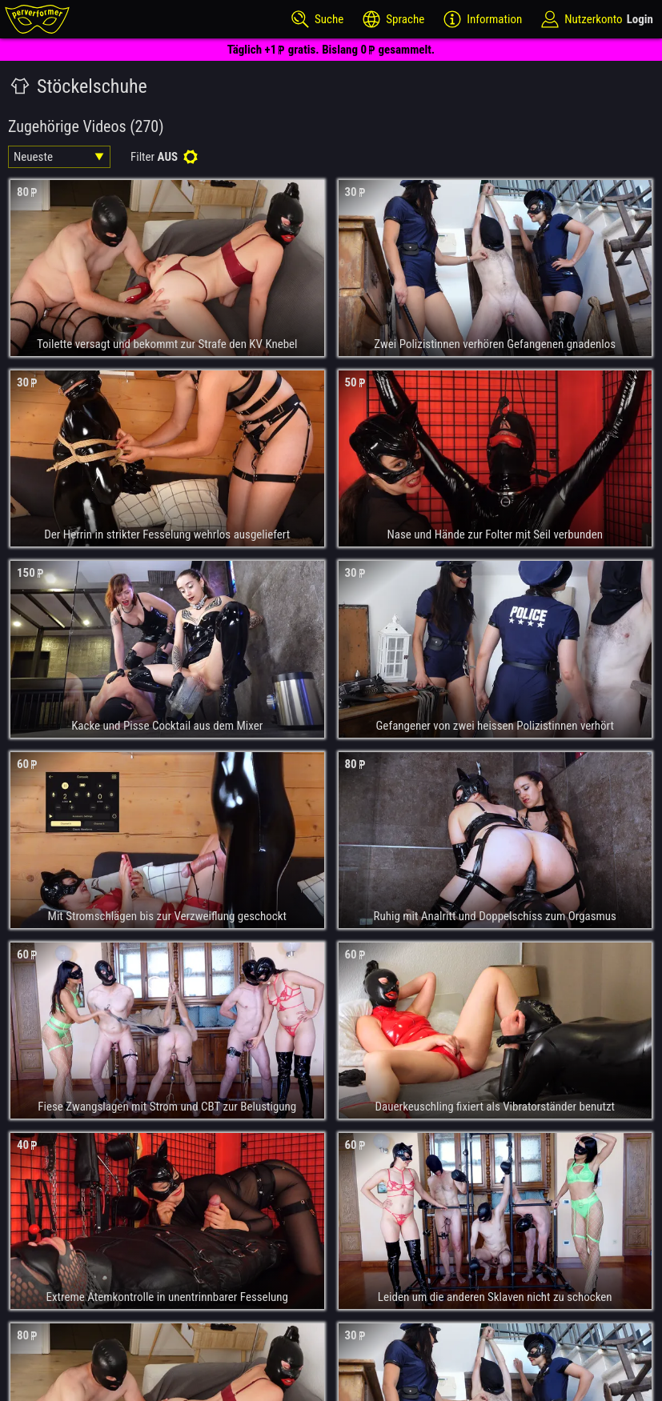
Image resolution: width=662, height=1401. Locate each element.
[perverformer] (37, 19)
